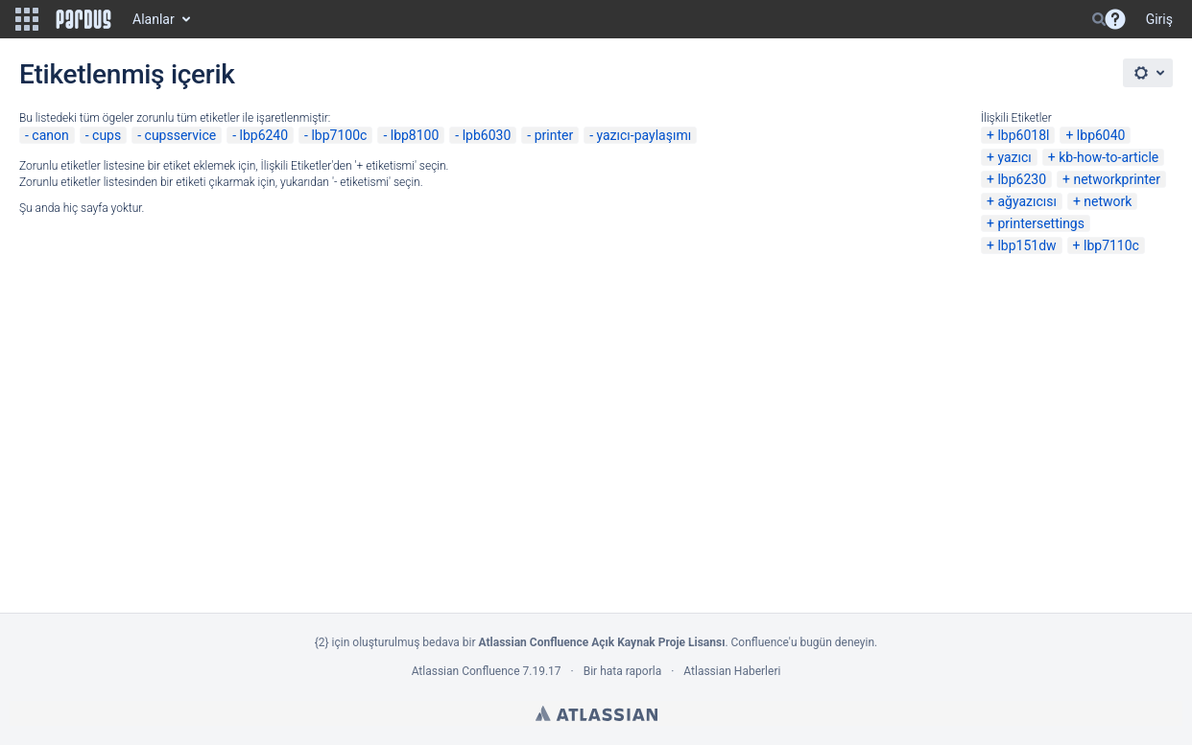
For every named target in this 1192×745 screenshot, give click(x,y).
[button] (27, 19)
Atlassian (596, 713)
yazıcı (1014, 157)
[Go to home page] (83, 19)
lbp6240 (264, 135)
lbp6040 (1101, 135)
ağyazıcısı (1027, 201)
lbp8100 (415, 135)
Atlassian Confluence (466, 671)
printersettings (1041, 223)
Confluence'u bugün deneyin (803, 642)
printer (554, 135)
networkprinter (1116, 179)
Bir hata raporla (622, 671)
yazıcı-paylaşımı (643, 135)
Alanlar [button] (153, 19)
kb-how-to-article (1108, 157)
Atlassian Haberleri (731, 671)
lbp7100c (339, 135)
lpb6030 (487, 135)
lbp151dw (1026, 245)
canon (50, 135)
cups (106, 135)
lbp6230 (1021, 179)
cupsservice (181, 135)
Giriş (1159, 19)
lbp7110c (1111, 245)
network (1108, 201)
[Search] (1099, 19)
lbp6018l (1023, 135)
